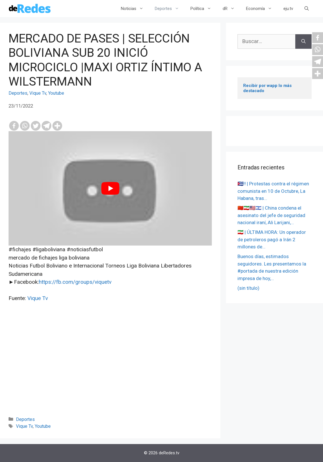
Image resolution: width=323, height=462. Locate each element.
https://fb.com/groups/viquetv (75, 282)
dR (231, 8)
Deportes (170, 8)
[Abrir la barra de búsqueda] (306, 8)
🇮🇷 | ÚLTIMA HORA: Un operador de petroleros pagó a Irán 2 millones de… (271, 239)
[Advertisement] (110, 367)
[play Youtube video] (110, 188)
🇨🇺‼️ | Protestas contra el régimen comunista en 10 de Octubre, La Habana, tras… (273, 191)
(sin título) (248, 288)
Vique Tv (37, 93)
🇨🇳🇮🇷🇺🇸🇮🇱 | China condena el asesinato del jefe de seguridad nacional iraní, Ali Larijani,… (271, 215)
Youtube (56, 93)
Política (203, 8)
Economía (262, 8)
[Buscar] (303, 41)
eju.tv (288, 8)
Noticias (135, 8)
